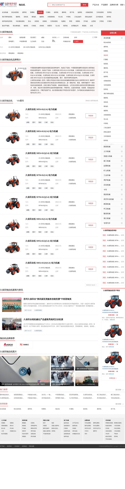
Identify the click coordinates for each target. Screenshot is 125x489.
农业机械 (5, 12)
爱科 (10, 37)
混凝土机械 (108, 156)
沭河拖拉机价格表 (47, 398)
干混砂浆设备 (47, 433)
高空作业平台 (97, 428)
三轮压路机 (117, 431)
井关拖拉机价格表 (102, 398)
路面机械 (107, 146)
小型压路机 (117, 425)
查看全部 (112, 319)
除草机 (109, 17)
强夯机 (116, 436)
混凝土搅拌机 (47, 431)
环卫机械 (107, 209)
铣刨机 (24, 425)
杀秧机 (42, 26)
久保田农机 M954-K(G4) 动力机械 (113, 235)
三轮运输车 (77, 17)
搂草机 (24, 12)
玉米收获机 (100, 12)
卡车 (105, 190)
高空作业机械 (109, 199)
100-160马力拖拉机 (29, 47)
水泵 (91, 26)
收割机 (56, 12)
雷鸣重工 (11, 41)
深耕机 (78, 21)
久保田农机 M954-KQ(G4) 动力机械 (113, 272)
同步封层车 (25, 433)
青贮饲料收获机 (7, 17)
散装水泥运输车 (56, 428)
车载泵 (45, 425)
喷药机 (65, 26)
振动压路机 (109, 436)
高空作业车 (88, 428)
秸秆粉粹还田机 (7, 21)
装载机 (12, 423)
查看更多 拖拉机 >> (91, 285)
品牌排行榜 (114, 5)
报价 (40, 122)
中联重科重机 (23, 42)
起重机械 (107, 166)
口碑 (46, 122)
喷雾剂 (50, 26)
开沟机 (86, 21)
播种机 (64, 12)
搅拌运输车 (46, 428)
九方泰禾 (33, 41)
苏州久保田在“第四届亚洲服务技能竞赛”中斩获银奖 (47, 299)
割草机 (109, 12)
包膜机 (63, 21)
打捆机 (48, 12)
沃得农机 (66, 37)
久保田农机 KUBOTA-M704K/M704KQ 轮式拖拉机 (113, 283)
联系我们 (9, 446)
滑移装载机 (4, 425)
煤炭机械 (107, 194)
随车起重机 (88, 425)
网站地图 (31, 446)
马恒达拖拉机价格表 (116, 398)
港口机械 (107, 218)
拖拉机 (22, 5)
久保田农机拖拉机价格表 (88, 394)
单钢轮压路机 (109, 423)
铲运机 (12, 428)
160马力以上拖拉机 (44, 47)
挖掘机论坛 (13, 431)
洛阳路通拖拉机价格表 (19, 394)
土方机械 (107, 151)
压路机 (32, 423)
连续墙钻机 (67, 433)
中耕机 (68, 17)
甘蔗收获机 (54, 21)
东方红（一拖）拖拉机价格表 (47, 394)
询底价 (90, 116)
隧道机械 (107, 213)
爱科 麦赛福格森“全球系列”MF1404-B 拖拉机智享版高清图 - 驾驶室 (23, 384)
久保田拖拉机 (6, 101)
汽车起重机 (88, 423)
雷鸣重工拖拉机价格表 (60, 398)
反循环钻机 (67, 431)
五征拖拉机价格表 (88, 398)
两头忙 (12, 425)
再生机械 (33, 436)
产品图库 (104, 5)
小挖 (2, 431)
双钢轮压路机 (118, 423)
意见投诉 (16, 446)
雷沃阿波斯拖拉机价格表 (74, 394)
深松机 (26, 17)
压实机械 (107, 185)
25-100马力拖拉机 (14, 47)
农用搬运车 (75, 26)
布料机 (53, 431)
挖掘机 (3, 423)
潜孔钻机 (74, 431)
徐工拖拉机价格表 (102, 394)
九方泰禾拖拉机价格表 (74, 398)
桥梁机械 (107, 204)
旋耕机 (80, 12)
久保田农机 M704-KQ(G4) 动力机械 (113, 240)
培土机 (60, 17)
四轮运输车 (88, 17)
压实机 (107, 428)
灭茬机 (101, 21)
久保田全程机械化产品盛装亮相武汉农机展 (43, 319)
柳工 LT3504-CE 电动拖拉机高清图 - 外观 (87, 384)
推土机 (3, 428)
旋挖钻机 (66, 423)
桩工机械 (107, 161)
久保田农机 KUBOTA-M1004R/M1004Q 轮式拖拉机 (110, 311)
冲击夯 (107, 433)
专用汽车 (107, 223)
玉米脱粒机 (99, 17)
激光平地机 (5, 26)
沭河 (75, 37)
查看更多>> (113, 378)
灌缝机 (24, 436)
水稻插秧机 (51, 17)
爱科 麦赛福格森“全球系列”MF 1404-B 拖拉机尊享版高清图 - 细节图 (63, 384)
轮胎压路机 (109, 425)
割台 (29, 21)
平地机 (24, 428)
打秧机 (34, 26)
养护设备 (33, 431)
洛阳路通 (22, 37)
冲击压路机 (117, 428)
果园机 (84, 26)
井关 (53, 41)
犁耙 (70, 21)
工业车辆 (107, 175)
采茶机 (37, 21)
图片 (33, 122)
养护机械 (107, 180)
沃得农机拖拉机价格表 (19, 398)
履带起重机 (96, 423)
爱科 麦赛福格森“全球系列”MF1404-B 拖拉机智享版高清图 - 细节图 (63, 368)
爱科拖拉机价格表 (5, 394)
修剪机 (26, 26)
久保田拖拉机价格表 (5, 398)
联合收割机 (15, 12)
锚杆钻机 (66, 436)
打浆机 (109, 21)
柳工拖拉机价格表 (116, 394)
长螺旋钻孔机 (76, 433)
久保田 (76, 41)
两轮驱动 (11, 53)
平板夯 (116, 433)
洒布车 (24, 431)
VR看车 (20, 101)
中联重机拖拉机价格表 (60, 394)
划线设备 (33, 433)
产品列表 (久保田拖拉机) (90, 32)
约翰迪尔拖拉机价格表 (33, 398)
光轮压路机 (109, 431)
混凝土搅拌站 (55, 425)
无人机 (57, 26)
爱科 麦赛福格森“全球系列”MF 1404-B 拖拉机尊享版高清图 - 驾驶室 (87, 368)
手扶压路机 (109, 439)
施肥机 (42, 17)
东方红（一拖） (56, 38)
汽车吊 (86, 431)
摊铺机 (24, 423)
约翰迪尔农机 (67, 42)
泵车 (44, 423)
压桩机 (74, 428)
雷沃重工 (33, 37)
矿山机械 (107, 170)
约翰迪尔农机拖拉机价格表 (33, 394)
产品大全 (95, 5)
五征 (42, 41)
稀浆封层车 (34, 428)
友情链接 (24, 446)
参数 (27, 122)
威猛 (42, 37)
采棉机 (44, 21)
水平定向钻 (75, 423)
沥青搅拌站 (34, 425)
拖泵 (53, 423)
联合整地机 (16, 26)
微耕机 (18, 17)
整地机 (34, 17)
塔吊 (86, 433)
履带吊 (95, 431)
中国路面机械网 (75, 32)
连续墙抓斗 (67, 425)
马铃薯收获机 (20, 21)
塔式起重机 (96, 425)
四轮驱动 (20, 53)
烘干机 (72, 12)
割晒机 (32, 12)
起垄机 (93, 21)
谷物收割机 (89, 12)
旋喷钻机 (74, 425)
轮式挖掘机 (4, 433)
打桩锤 (66, 428)
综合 (52, 122)
